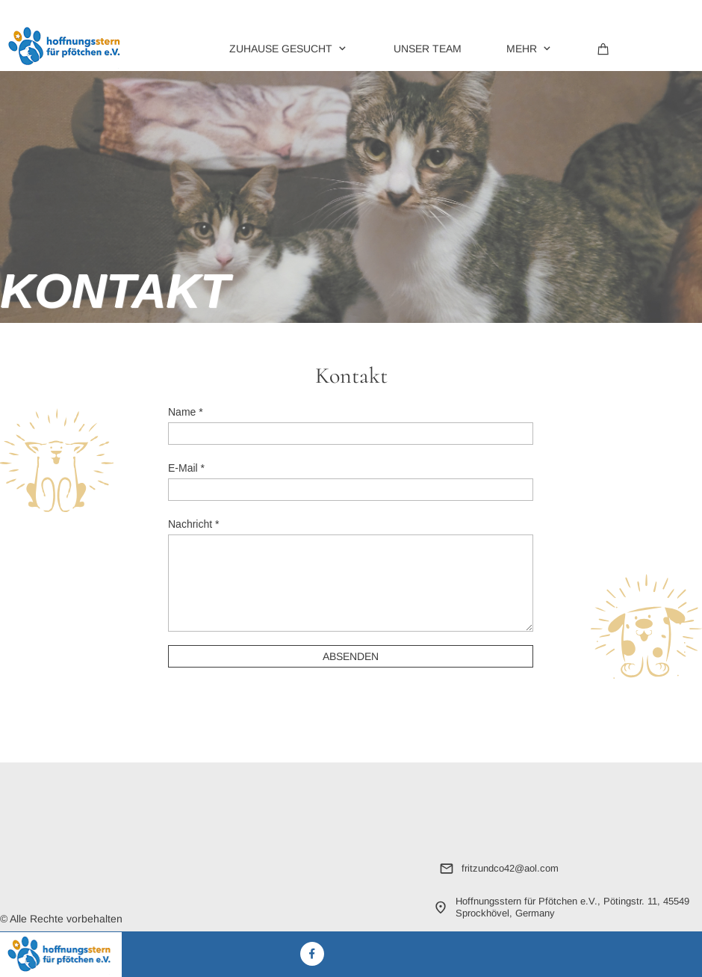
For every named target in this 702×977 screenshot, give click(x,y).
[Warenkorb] (603, 47)
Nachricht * (193, 524)
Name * (185, 412)
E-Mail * (186, 468)
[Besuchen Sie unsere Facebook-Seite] (312, 954)
